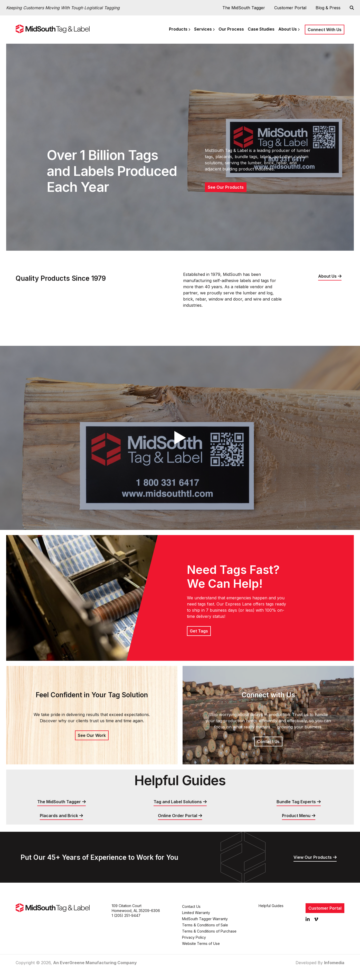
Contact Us (268, 741)
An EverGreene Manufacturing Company (95, 962)
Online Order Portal (177, 815)
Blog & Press (328, 7)
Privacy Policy (194, 937)
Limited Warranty (196, 912)
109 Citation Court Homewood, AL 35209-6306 (136, 908)
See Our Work (92, 735)
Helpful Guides (271, 905)
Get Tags (199, 631)
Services (203, 29)
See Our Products (226, 187)
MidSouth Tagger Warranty (205, 919)
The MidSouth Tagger (243, 7)
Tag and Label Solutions (178, 801)
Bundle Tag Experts (296, 801)
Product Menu (296, 815)
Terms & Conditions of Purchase (209, 931)
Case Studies (261, 29)
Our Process (231, 29)
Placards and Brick (59, 815)
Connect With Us (325, 29)
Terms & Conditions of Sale (205, 925)
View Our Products (312, 857)
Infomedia (334, 962)
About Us (287, 29)
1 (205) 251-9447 (126, 915)
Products (178, 29)
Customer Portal (290, 7)
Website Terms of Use (201, 943)
